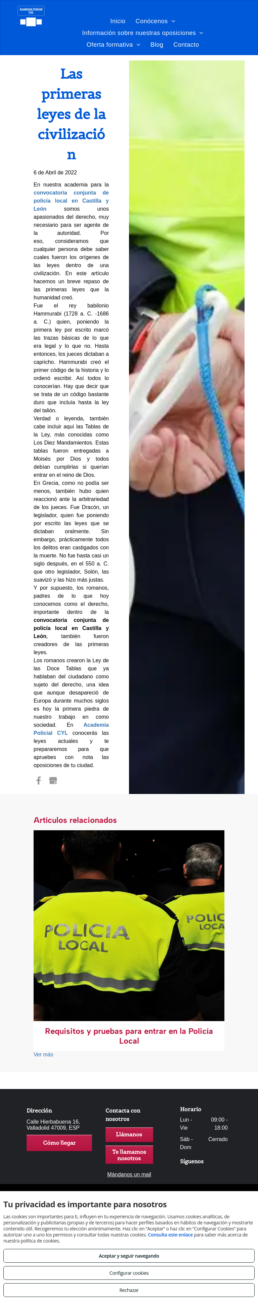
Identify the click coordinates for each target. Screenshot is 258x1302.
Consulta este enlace (170, 1234)
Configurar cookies (129, 1273)
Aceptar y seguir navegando (129, 1256)
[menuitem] (117, 21)
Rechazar (128, 1290)
